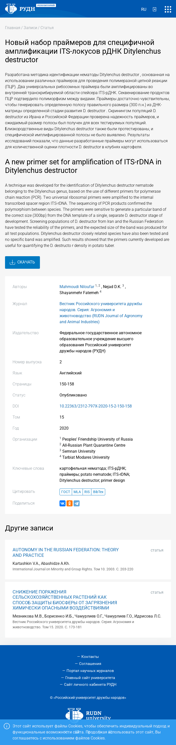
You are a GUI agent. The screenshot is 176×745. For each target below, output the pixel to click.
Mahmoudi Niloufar (77, 286)
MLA (77, 492)
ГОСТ (65, 492)
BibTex (98, 492)
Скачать (22, 262)
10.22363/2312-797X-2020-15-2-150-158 (96, 406)
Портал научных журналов (90, 670)
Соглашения (90, 663)
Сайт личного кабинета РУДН (90, 684)
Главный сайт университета (90, 677)
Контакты (90, 656)
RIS (87, 492)
